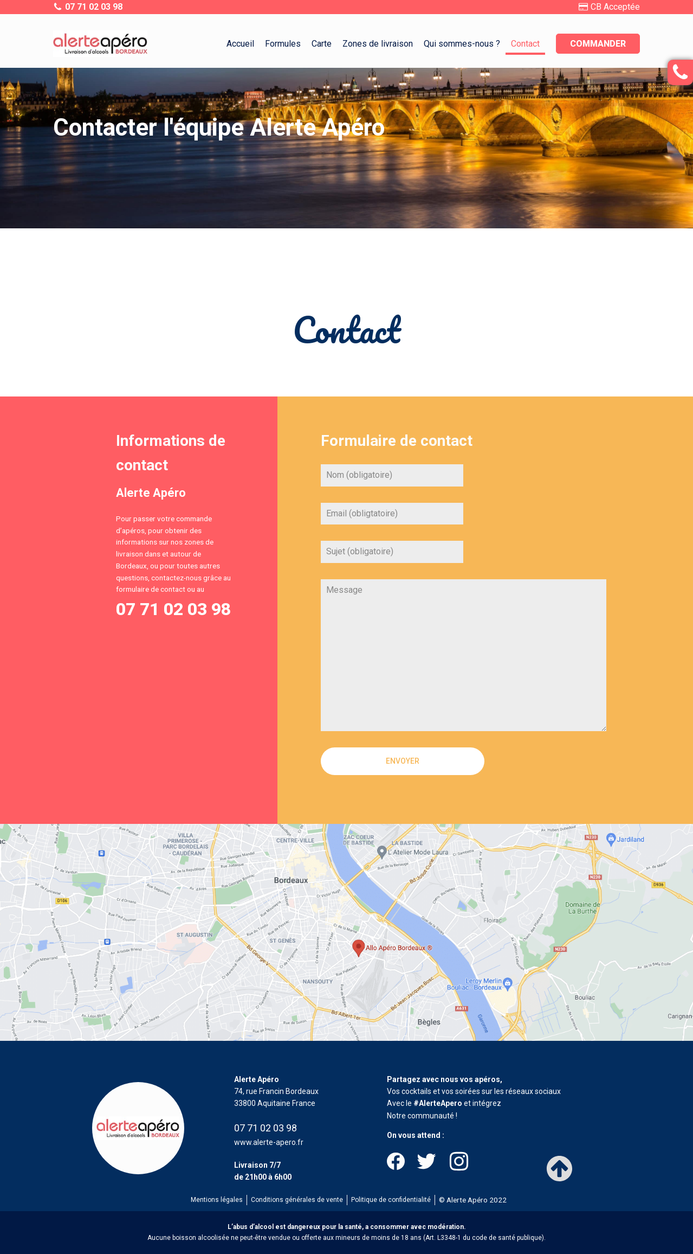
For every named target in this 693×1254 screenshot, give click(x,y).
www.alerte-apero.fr (268, 1142)
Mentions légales (217, 1200)
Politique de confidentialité (391, 1200)
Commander (598, 44)
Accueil (240, 44)
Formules (283, 44)
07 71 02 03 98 (173, 609)
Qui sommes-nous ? (462, 44)
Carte (322, 44)
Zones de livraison (377, 44)
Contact (525, 44)
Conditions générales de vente (297, 1200)
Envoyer (402, 761)
